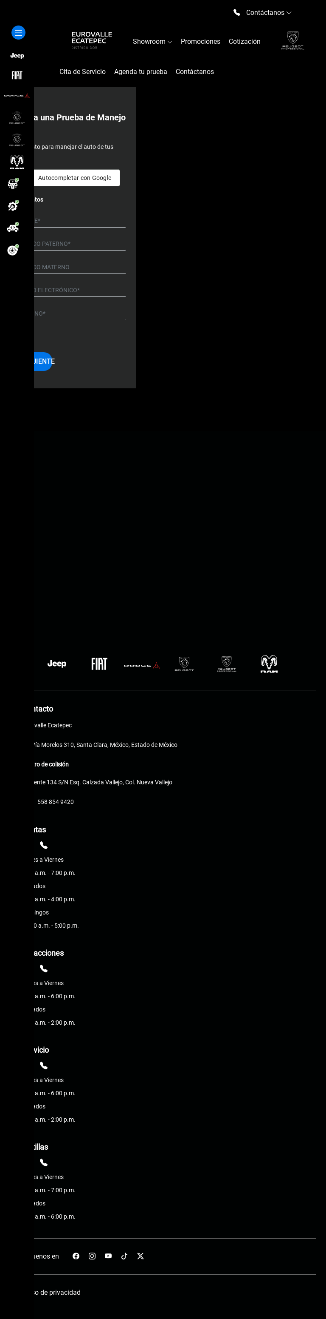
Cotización (245, 41)
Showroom (152, 41)
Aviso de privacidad (51, 1292)
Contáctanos (195, 72)
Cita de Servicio (82, 72)
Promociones (200, 41)
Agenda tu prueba (140, 72)
